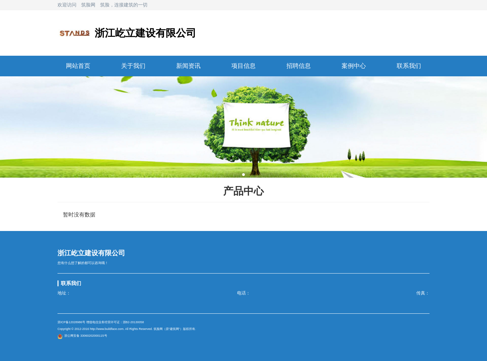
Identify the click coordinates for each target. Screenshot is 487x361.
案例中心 (354, 65)
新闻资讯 (188, 65)
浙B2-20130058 (133, 322)
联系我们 (409, 65)
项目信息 (243, 65)
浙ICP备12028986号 (71, 322)
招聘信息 (298, 65)
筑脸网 (88, 4)
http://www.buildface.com (107, 329)
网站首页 (78, 65)
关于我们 (133, 65)
